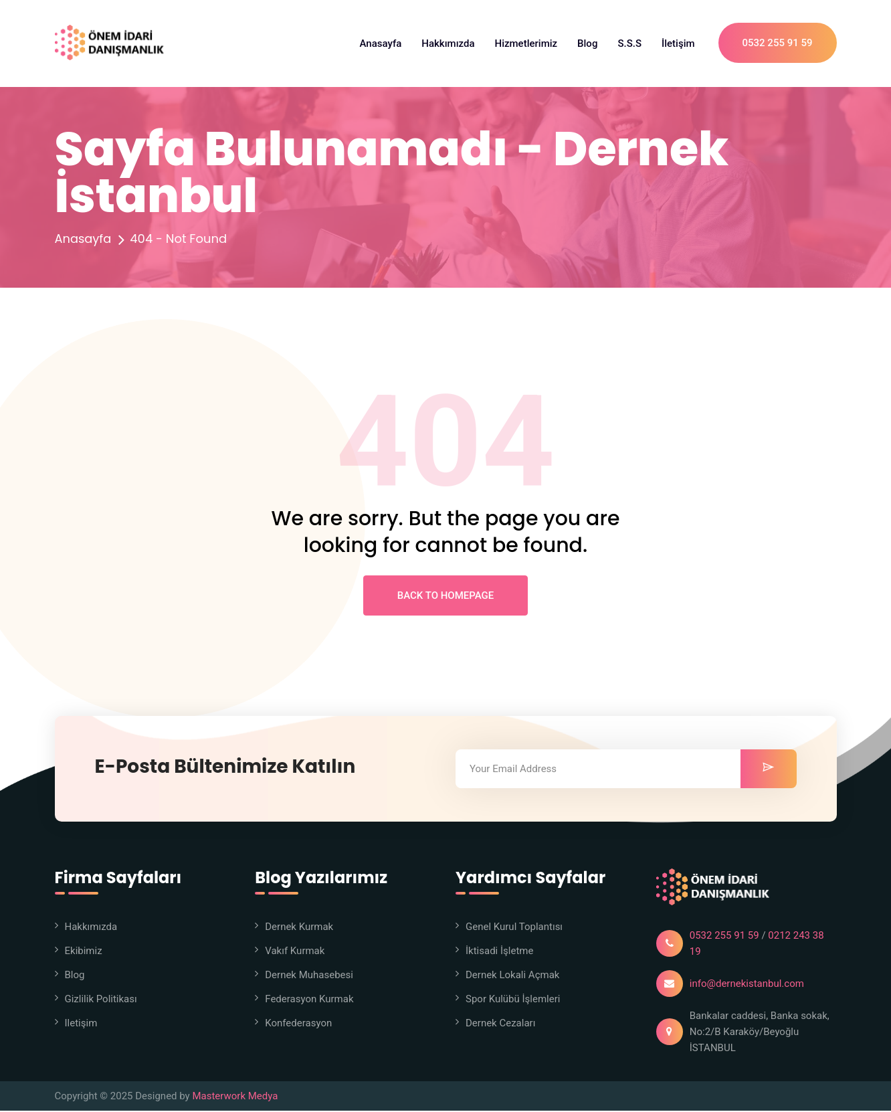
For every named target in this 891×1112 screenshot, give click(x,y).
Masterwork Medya (235, 1097)
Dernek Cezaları (500, 1024)
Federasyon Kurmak (309, 1000)
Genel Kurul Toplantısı (514, 928)
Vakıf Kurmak (294, 952)
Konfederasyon (298, 1024)
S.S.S (629, 43)
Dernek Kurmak (299, 928)
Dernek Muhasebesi (309, 976)
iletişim (81, 1024)
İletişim (678, 43)
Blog (587, 43)
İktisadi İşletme (499, 952)
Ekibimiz (83, 952)
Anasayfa (381, 43)
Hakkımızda (447, 43)
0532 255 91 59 (777, 43)
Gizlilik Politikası (101, 1000)
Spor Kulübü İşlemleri (513, 1000)
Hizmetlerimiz (526, 43)
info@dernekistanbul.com (747, 985)
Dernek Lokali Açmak (512, 976)
